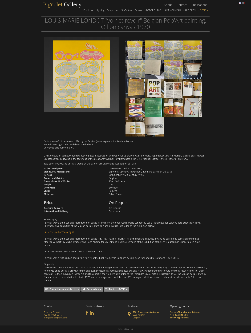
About (168, 5)
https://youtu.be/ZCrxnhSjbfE (59, 232)
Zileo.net (129, 329)
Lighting (100, 10)
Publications (199, 5)
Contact (182, 5)
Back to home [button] (92, 289)
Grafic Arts (126, 10)
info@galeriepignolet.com (55, 317)
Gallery (62, 4)
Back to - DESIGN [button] (116, 289)
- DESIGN (203, 10)
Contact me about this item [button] (62, 289)
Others (138, 10)
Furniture (88, 10)
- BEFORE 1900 (153, 10)
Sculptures (112, 10)
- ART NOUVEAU (172, 10)
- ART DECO (189, 10)
